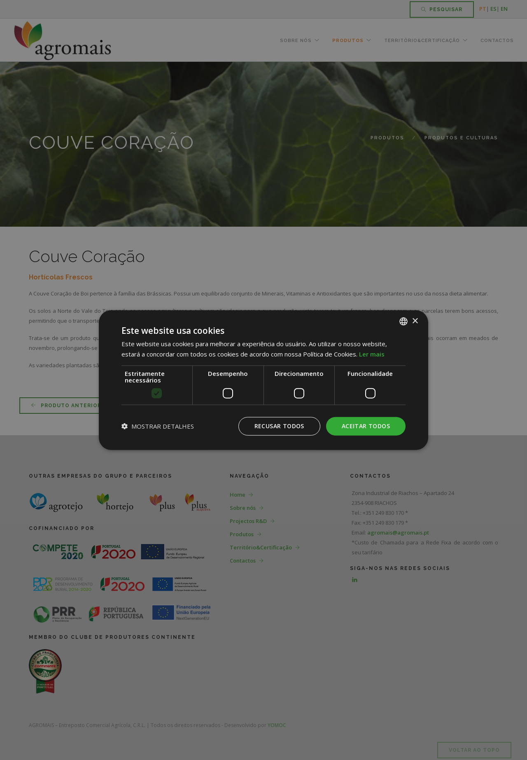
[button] (157, 426)
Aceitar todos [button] (366, 426)
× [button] (415, 321)
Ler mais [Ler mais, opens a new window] (372, 354)
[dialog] (263, 380)
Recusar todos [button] (279, 426)
